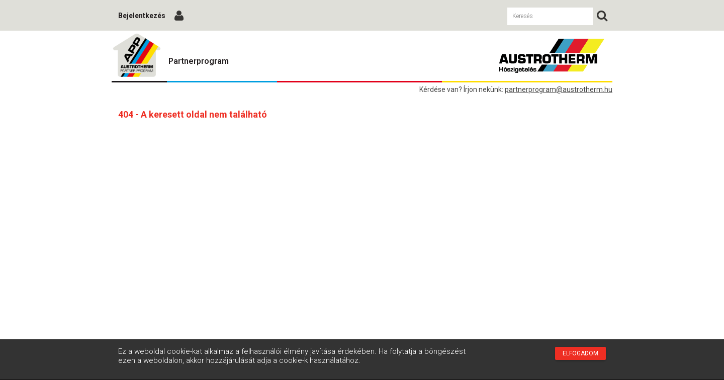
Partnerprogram (198, 61)
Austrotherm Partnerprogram (137, 56)
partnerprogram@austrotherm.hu (558, 89)
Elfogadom (580, 353)
